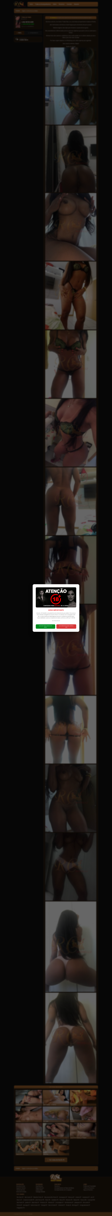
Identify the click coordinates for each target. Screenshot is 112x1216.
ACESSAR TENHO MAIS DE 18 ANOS (45, 626)
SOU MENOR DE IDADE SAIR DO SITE (66, 626)
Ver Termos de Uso (56, 620)
